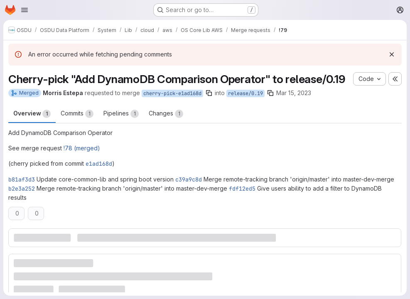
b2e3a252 (21, 188)
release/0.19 (245, 93)
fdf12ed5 (242, 188)
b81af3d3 (21, 179)
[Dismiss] (392, 54)
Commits (77, 114)
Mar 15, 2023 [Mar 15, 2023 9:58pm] (293, 92)
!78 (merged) (82, 148)
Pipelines (121, 114)
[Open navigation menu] (24, 10)
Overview (32, 114)
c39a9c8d (188, 179)
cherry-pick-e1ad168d (172, 93)
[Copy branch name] (209, 93)
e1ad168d (99, 163)
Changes (166, 114)
